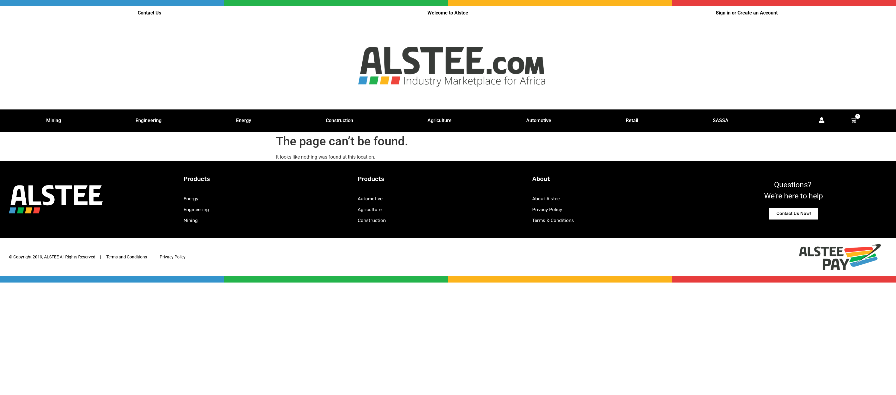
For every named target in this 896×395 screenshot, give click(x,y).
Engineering (149, 120)
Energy (243, 120)
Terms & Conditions (553, 220)
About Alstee (546, 198)
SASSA (720, 120)
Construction (339, 120)
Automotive (538, 120)
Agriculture (439, 120)
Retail (632, 120)
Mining (53, 120)
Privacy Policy (547, 209)
